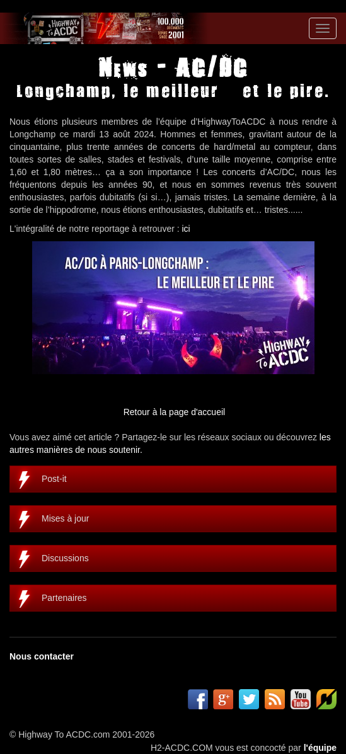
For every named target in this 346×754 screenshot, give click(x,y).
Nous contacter (41, 656)
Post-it (54, 479)
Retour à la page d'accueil (174, 412)
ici (186, 229)
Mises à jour (65, 518)
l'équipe (320, 748)
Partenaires (64, 598)
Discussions (65, 558)
